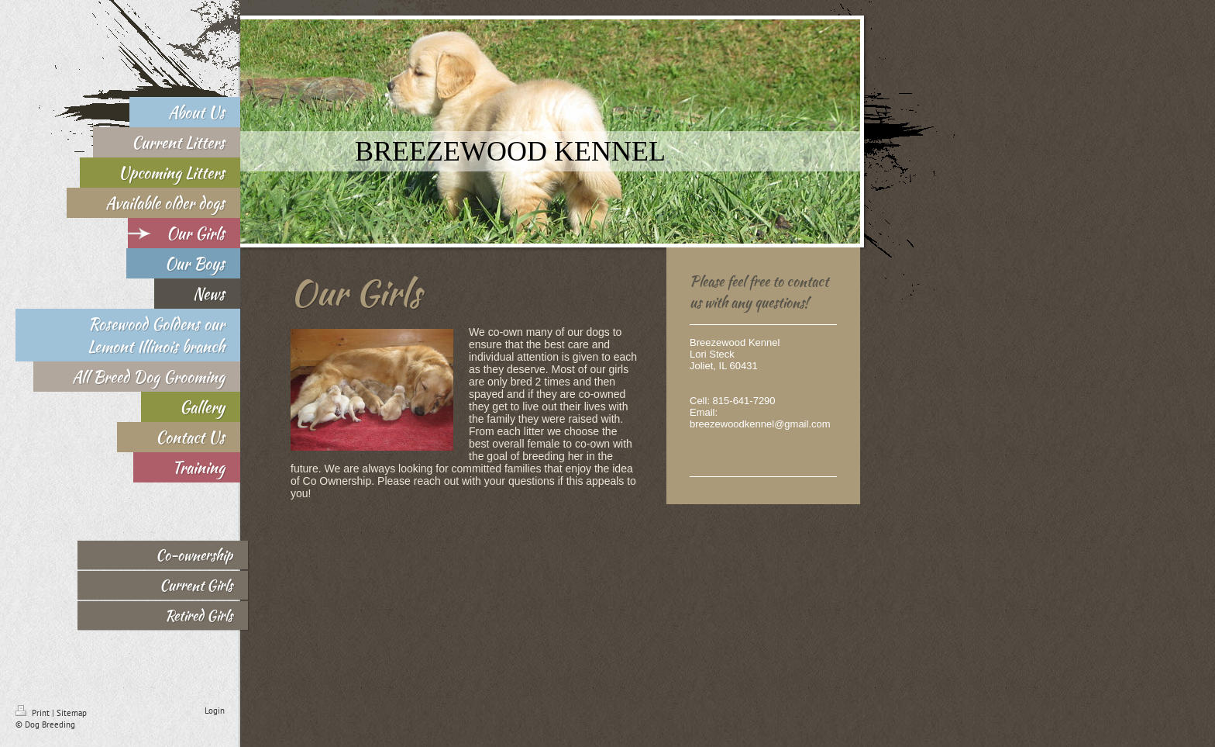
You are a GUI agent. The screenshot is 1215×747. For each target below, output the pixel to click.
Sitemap (72, 712)
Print (33, 712)
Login (215, 710)
